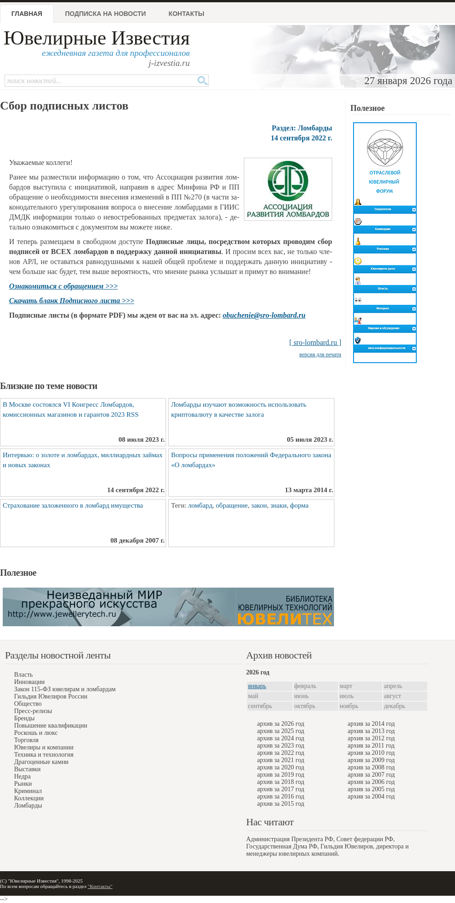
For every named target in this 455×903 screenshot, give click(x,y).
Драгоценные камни (41, 761)
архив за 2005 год (371, 789)
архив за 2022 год (280, 752)
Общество (27, 703)
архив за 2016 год (280, 796)
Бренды (24, 718)
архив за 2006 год (371, 781)
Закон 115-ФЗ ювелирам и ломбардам (65, 689)
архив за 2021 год (280, 760)
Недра (22, 776)
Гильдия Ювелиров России (50, 696)
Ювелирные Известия (97, 38)
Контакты (186, 13)
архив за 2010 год (371, 752)
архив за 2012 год (371, 738)
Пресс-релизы (33, 711)
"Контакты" (100, 886)
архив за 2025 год (280, 731)
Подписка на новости (105, 13)
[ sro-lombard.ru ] (315, 342)
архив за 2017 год (280, 789)
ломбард (200, 505)
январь (257, 686)
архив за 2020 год (280, 767)
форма (299, 505)
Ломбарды (28, 805)
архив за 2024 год (280, 738)
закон (259, 505)
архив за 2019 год (280, 774)
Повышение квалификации (50, 725)
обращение (232, 505)
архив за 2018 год (280, 781)
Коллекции (29, 798)
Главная (26, 13)
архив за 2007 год (371, 774)
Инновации (29, 681)
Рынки (23, 783)
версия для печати (320, 354)
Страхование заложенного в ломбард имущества (73, 505)
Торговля (26, 740)
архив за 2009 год (371, 760)
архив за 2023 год (280, 745)
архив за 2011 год (371, 745)
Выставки (27, 769)
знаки (278, 505)
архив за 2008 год (371, 767)
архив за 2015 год (280, 803)
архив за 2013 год (371, 731)
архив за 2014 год (371, 723)
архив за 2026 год (280, 723)
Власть (23, 674)
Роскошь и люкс (36, 732)
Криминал (28, 791)
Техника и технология (43, 754)
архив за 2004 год (371, 796)
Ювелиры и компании (43, 747)
